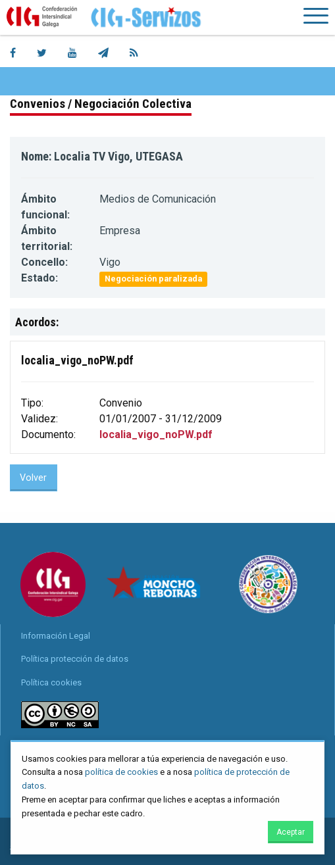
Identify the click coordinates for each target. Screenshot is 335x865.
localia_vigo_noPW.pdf (156, 434)
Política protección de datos (74, 659)
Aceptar (290, 832)
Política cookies (51, 682)
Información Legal (55, 636)
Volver (33, 477)
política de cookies (121, 772)
